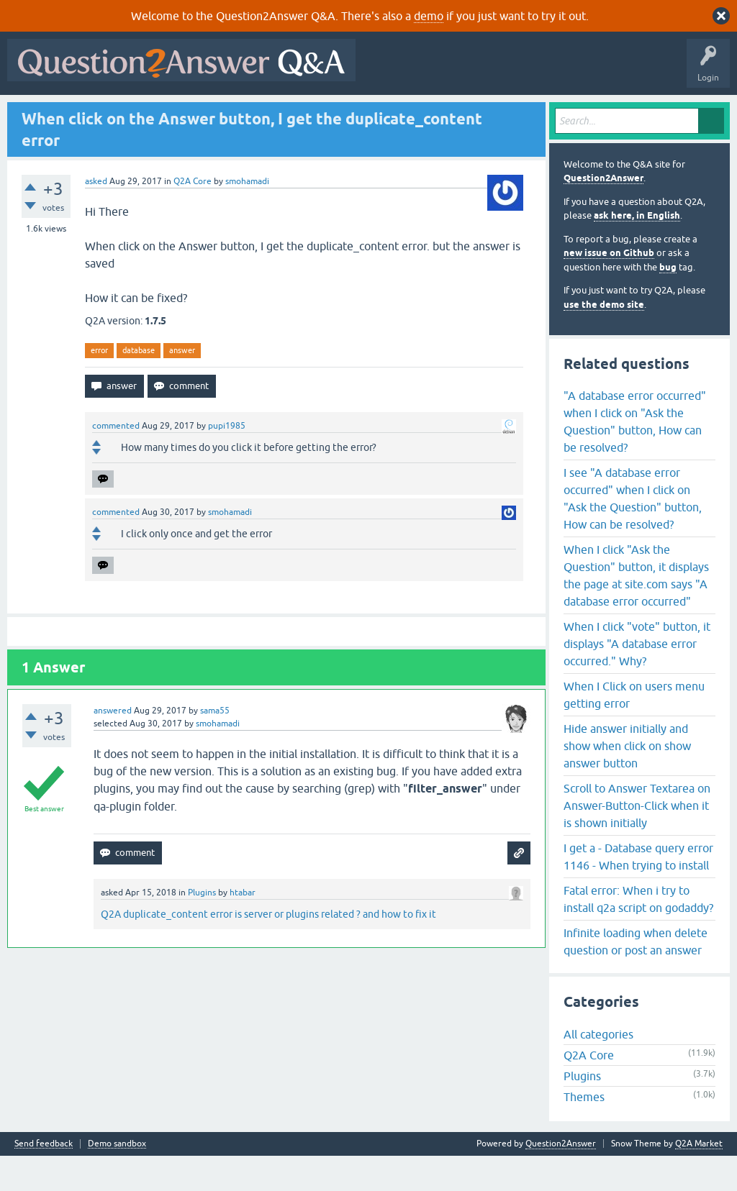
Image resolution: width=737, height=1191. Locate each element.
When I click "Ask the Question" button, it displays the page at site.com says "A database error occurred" (636, 610)
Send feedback (43, 1179)
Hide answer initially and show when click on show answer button (627, 780)
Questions (94, 113)
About (455, 113)
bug (668, 301)
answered (113, 745)
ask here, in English (637, 250)
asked (96, 216)
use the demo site (604, 339)
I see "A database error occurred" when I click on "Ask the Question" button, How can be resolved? (633, 533)
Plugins (202, 927)
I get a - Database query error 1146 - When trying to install (638, 891)
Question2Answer (603, 213)
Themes (584, 1132)
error (99, 384)
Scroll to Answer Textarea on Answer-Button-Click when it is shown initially (637, 840)
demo (428, 15)
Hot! (144, 113)
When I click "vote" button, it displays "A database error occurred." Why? (637, 678)
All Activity (37, 113)
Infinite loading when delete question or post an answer (635, 976)
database (138, 384)
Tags (254, 113)
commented (116, 460)
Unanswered (199, 113)
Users (299, 113)
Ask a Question (359, 113)
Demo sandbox (117, 1179)
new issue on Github (609, 288)
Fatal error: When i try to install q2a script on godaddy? (638, 933)
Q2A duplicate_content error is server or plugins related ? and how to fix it (268, 948)
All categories (598, 1069)
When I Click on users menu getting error (634, 729)
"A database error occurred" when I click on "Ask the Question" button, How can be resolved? (635, 456)
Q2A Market (699, 1179)
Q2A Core (192, 216)
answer (182, 384)
